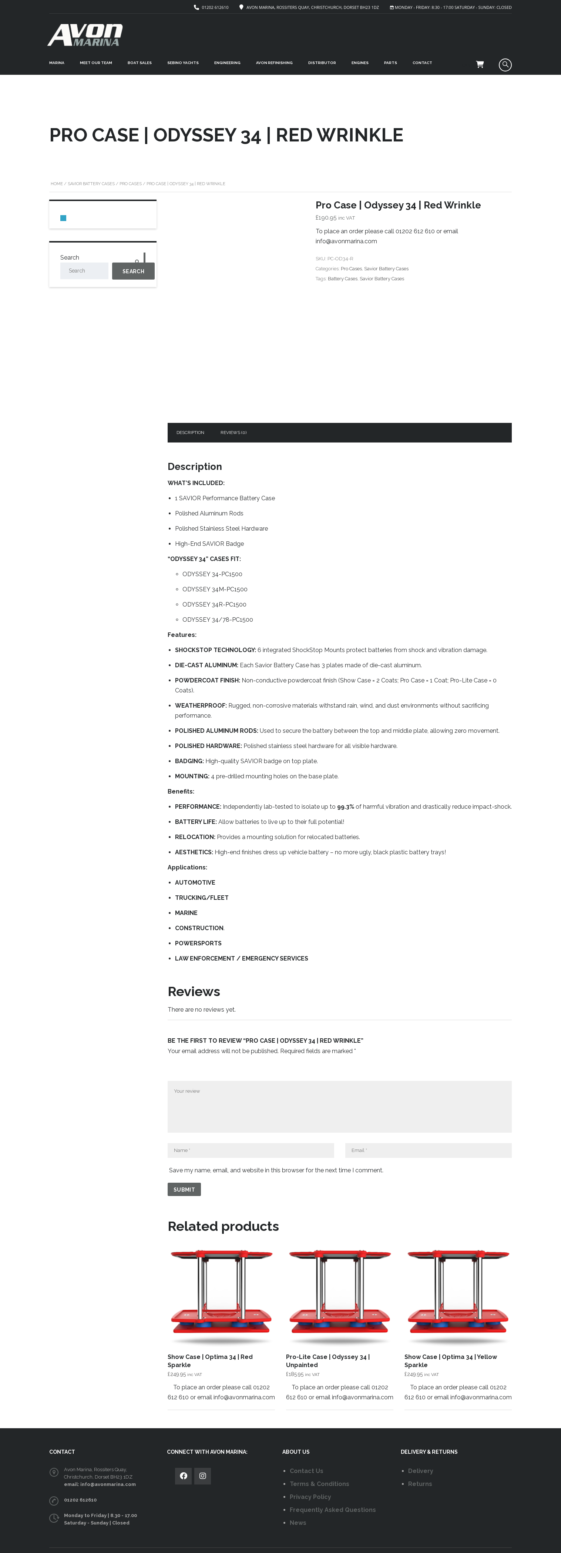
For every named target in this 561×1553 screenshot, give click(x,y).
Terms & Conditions (319, 1466)
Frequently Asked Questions (333, 1492)
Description (190, 415)
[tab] (190, 415)
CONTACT (422, 63)
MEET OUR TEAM (96, 63)
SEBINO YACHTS (183, 63)
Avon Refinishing (274, 63)
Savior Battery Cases (91, 175)
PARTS (390, 63)
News (298, 1505)
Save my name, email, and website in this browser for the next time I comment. (276, 1153)
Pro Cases (131, 175)
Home (57, 175)
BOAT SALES (140, 63)
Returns (420, 1466)
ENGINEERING (227, 63)
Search (69, 249)
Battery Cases (342, 270)
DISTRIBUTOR (322, 63)
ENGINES (360, 63)
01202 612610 (215, 7)
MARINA (56, 63)
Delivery (420, 1453)
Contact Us (306, 1453)
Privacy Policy (310, 1479)
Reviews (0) (233, 415)
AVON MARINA (200, 1541)
